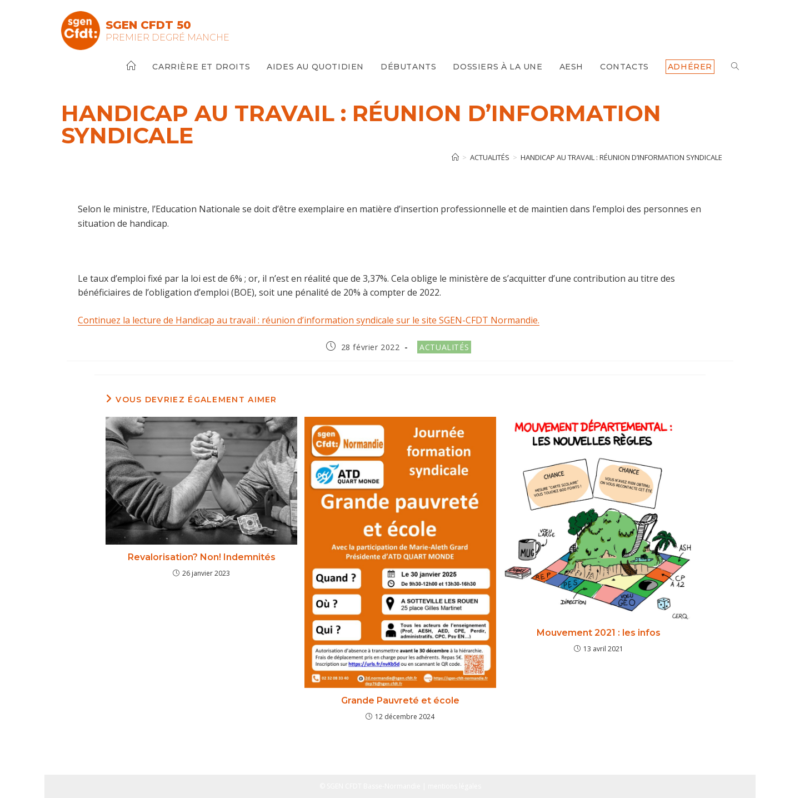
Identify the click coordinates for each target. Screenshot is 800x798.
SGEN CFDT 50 (148, 25)
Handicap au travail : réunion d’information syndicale (621, 157)
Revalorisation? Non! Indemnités (202, 557)
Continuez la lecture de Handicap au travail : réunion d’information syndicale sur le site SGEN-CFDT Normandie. (308, 320)
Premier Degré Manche (167, 37)
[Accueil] (455, 157)
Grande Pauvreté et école (400, 700)
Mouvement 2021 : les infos (599, 632)
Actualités (444, 347)
